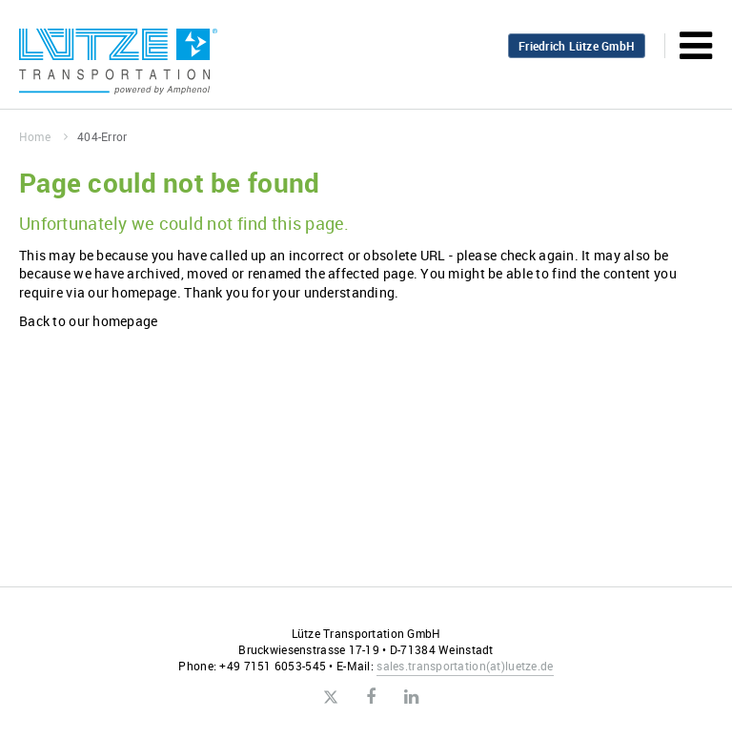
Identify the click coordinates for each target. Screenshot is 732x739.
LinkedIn (411, 697)
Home (43, 136)
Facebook (371, 697)
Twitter (330, 698)
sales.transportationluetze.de (464, 665)
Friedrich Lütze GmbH (576, 45)
